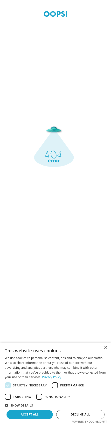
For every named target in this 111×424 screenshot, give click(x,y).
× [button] (105, 348)
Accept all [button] (30, 414)
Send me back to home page (55, 282)
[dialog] (55, 383)
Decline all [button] (80, 414)
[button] (55, 405)
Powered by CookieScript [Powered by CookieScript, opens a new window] (89, 421)
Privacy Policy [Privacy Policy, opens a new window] (51, 377)
